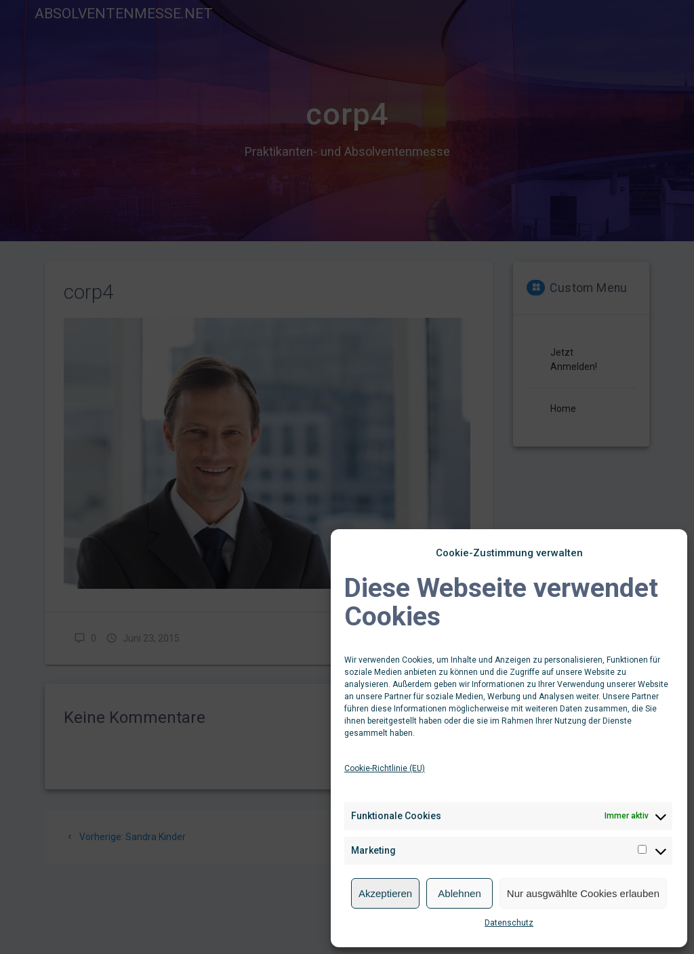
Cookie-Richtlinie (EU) (384, 768)
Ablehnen (459, 893)
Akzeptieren (385, 893)
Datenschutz (509, 923)
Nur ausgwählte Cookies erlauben (583, 893)
